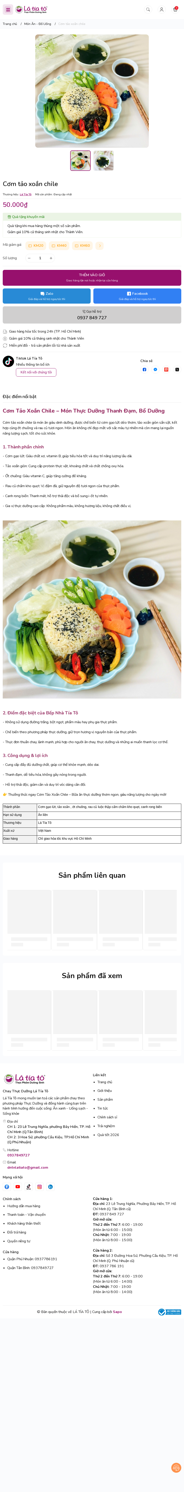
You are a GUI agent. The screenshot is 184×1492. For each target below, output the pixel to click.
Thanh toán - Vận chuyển (26, 1214)
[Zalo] (50, 1187)
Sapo (117, 1311)
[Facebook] (7, 1187)
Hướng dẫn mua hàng (23, 1206)
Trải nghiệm (106, 1126)
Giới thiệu (104, 1090)
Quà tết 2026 (108, 1134)
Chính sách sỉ (107, 1117)
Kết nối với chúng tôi (36, 372)
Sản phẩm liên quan (92, 875)
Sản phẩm (105, 1099)
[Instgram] (39, 1187)
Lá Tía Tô (25, 194)
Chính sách (12, 1199)
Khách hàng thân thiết (24, 1223)
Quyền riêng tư (18, 1241)
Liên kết (99, 1075)
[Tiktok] (29, 1187)
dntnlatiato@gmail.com (27, 1167)
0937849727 (18, 1155)
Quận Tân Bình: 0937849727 (30, 1267)
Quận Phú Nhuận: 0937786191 (32, 1259)
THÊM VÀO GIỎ (92, 277)
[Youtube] (18, 1187)
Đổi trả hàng (16, 1232)
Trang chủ (104, 1082)
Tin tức (102, 1108)
